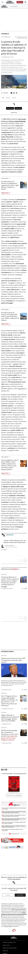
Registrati (20, 895)
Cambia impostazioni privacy (10, 948)
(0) (25, 588)
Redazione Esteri (6, 689)
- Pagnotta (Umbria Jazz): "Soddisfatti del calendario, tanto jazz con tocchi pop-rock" (13, 826)
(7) (25, 743)
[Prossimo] (25, 560)
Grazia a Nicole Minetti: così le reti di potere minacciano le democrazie (15, 541)
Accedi (8, 895)
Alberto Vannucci (10, 545)
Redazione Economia (7, 708)
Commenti (4, 93)
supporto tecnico (8, 926)
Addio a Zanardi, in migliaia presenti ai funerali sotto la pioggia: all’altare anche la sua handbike (10, 718)
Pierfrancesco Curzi (7, 57)
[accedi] (25, 2)
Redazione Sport (6, 724)
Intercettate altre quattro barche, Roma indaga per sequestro (9, 738)
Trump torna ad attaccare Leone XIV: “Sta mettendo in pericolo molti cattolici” (13, 660)
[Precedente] (20, 560)
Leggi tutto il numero (14, 795)
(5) (5, 549)
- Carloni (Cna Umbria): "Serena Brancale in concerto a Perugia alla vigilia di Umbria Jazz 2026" (13, 812)
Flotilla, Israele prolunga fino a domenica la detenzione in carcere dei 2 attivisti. (9, 733)
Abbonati (19, 2)
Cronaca (5, 34)
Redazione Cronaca (7, 588)
